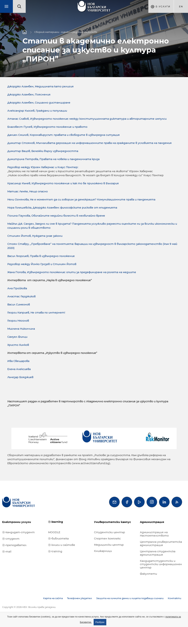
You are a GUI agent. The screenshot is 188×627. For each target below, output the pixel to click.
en (181, 6)
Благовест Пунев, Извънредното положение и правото (47, 126)
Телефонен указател (79, 598)
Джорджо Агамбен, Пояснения (28, 94)
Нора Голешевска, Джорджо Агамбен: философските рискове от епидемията (62, 207)
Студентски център (109, 532)
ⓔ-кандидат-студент (18, 532)
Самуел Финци (17, 336)
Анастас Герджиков (21, 296)
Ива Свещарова (18, 361)
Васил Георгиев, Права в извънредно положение (41, 256)
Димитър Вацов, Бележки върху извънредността (42, 151)
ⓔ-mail (6, 551)
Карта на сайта (53, 598)
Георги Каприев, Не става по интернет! (36, 312)
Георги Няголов (18, 320)
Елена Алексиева (19, 369)
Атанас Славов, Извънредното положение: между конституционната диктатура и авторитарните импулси (87, 118)
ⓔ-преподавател (14, 545)
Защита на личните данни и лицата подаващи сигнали (130, 598)
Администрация (152, 522)
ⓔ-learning (55, 521)
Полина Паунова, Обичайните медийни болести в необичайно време (56, 215)
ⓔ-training (55, 551)
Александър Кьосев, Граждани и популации (37, 110)
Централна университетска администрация (161, 543)
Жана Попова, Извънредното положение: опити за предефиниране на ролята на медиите (71, 272)
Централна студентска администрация (157, 553)
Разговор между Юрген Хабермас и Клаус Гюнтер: (42, 167)
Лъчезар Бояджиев (20, 377)
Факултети (148, 573)
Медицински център (109, 544)
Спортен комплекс (107, 538)
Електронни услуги (16, 522)
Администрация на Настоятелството (154, 534)
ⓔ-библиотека (58, 538)
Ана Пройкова (17, 288)
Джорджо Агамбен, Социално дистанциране (38, 102)
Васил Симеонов (18, 304)
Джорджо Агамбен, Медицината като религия (40, 86)
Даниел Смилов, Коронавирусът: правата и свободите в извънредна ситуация (63, 135)
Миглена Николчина (21, 328)
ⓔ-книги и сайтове (61, 545)
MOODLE (54, 532)
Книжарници (103, 551)
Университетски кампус (112, 522)
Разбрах (100, 622)
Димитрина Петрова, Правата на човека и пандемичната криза (53, 159)
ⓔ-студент (10, 538)
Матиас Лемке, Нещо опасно (27, 191)
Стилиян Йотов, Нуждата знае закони (34, 236)
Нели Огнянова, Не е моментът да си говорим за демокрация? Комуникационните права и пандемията (81, 199)
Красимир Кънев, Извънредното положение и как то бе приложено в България (63, 183)
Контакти (174, 598)
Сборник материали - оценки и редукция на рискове (65, 31)
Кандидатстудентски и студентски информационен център (161, 564)
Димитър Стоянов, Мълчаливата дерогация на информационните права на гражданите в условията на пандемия (89, 143)
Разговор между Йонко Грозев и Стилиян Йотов (41, 264)
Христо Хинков (18, 345)
